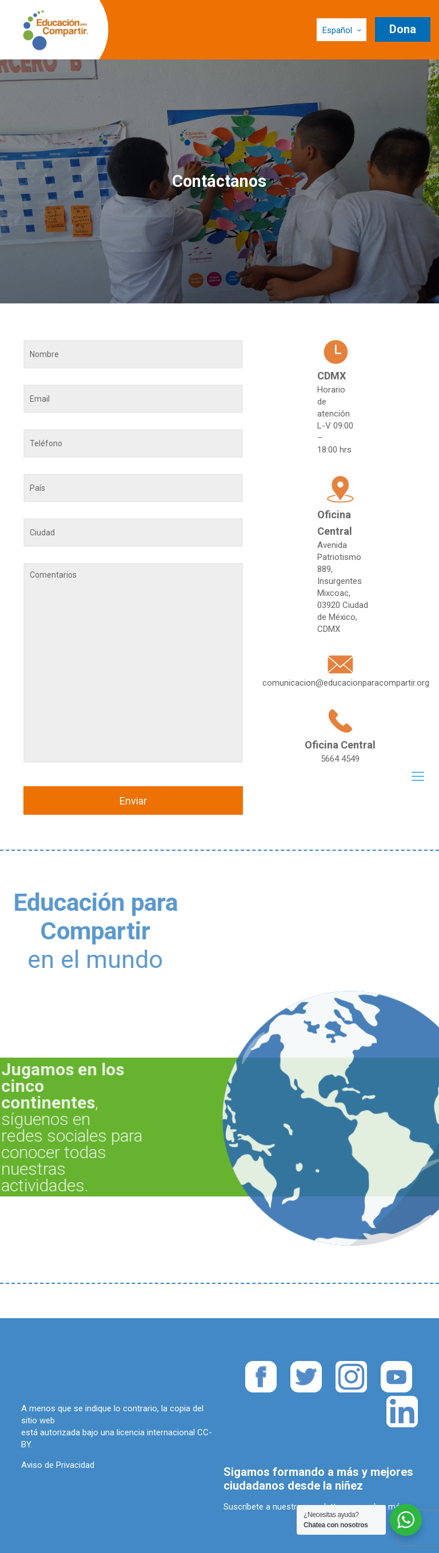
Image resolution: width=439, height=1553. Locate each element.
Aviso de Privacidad (57, 1465)
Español (342, 30)
